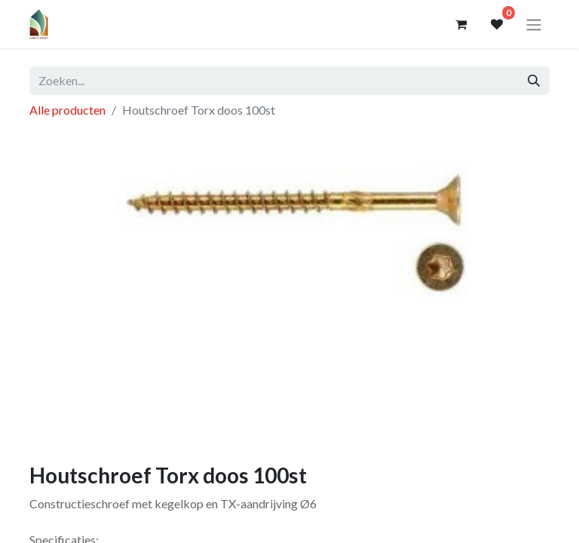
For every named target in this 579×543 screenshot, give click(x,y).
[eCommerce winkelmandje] (461, 24)
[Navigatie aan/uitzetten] (534, 24)
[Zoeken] (534, 80)
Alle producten (67, 110)
